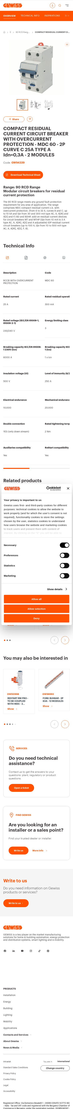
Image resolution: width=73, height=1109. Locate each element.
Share (14, 119)
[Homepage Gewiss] (12, 5)
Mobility (7, 1021)
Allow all (36, 599)
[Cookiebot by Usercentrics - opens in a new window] (46, 488)
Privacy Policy (9, 1073)
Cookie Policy (9, 1079)
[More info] (40, 850)
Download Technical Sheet (23, 175)
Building (7, 1008)
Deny (36, 618)
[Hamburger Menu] (67, 5)
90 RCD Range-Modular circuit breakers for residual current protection (23, 32)
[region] (36, 367)
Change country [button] (55, 1068)
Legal (5, 1085)
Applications (10, 1028)
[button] (4, 724)
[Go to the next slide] (65, 640)
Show (10, 625)
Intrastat (7, 1062)
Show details (55, 589)
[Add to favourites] (30, 119)
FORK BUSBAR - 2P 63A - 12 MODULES (53, 699)
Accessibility (9, 1091)
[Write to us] (18, 850)
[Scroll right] (68, 16)
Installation (9, 995)
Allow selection (36, 608)
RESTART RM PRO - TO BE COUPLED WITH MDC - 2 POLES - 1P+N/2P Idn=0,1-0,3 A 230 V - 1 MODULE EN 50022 (18, 701)
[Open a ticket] (21, 788)
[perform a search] (59, 5)
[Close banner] (68, 488)
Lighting (7, 1015)
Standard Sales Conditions (15, 1068)
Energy (10, 32)
